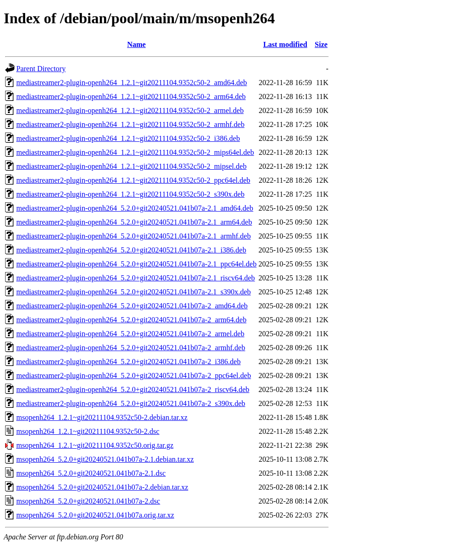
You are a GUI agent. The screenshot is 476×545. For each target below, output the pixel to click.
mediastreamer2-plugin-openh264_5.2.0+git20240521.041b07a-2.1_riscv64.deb (135, 278)
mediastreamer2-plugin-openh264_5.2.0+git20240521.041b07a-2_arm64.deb (131, 320)
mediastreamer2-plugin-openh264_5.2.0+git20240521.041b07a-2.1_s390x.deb (133, 292)
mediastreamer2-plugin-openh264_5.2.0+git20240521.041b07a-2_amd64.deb (132, 306)
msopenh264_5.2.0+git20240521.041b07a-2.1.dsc (90, 473)
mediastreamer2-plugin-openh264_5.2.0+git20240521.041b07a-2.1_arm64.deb (134, 222)
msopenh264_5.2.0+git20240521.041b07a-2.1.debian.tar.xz (105, 459)
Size (321, 44)
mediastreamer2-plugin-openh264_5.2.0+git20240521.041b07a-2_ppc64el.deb (133, 375)
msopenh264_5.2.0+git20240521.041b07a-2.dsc (88, 501)
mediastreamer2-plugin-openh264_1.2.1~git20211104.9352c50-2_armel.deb (130, 110)
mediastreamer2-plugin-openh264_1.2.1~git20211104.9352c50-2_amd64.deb (131, 82)
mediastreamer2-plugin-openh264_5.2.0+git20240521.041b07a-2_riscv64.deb (132, 389)
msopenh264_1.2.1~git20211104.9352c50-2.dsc (87, 431)
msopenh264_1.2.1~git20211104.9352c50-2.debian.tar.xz (101, 417)
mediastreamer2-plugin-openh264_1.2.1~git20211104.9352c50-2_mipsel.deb (131, 166)
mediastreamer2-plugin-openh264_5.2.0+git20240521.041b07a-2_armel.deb (130, 334)
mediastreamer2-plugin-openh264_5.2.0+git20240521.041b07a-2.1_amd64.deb (134, 208)
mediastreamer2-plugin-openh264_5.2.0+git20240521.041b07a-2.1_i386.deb (131, 250)
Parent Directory (41, 69)
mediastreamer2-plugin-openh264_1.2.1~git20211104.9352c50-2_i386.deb (128, 138)
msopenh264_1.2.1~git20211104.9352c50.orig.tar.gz (94, 445)
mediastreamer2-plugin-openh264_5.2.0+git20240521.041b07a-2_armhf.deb (130, 348)
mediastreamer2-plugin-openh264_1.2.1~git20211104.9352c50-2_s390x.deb (130, 194)
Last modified (285, 44)
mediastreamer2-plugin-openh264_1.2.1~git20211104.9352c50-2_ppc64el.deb (133, 180)
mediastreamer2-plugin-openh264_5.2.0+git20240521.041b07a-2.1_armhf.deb (133, 236)
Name (136, 44)
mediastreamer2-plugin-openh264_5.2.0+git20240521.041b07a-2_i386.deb (128, 362)
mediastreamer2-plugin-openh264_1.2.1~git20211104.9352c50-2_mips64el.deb (135, 152)
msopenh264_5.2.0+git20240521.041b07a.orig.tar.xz (95, 515)
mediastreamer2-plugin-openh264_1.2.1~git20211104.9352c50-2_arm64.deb (131, 96)
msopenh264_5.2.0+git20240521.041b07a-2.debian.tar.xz (102, 487)
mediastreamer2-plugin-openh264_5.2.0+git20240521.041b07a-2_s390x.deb (130, 403)
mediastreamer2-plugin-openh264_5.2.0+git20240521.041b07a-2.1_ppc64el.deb (136, 264)
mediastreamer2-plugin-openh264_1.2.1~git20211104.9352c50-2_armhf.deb (130, 124)
